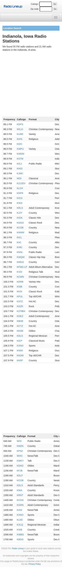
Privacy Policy (34, 564)
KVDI (19, 272)
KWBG (20, 534)
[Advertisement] (31, 84)
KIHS (19, 139)
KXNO (20, 345)
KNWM (20, 232)
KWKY (20, 460)
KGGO (20, 222)
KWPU (20, 149)
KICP (19, 340)
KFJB (19, 470)
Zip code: (34, 9)
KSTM (20, 158)
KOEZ (20, 316)
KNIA (19, 490)
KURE (20, 134)
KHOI (19, 168)
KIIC (19, 242)
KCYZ (20, 326)
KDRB (20, 281)
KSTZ (20, 301)
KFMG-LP (22, 267)
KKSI (19, 291)
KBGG (20, 539)
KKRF (20, 360)
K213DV (21, 183)
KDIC (19, 144)
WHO (19, 456)
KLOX (20, 188)
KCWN (20, 276)
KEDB (20, 331)
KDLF (20, 475)
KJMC (20, 173)
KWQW (21, 257)
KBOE (20, 321)
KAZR (20, 306)
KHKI (19, 247)
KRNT (20, 495)
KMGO (20, 262)
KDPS (20, 124)
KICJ (19, 163)
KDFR (20, 193)
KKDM (20, 355)
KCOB (20, 227)
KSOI (19, 203)
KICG (19, 198)
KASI (19, 510)
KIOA (19, 217)
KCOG (20, 500)
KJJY (19, 213)
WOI (19, 178)
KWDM (20, 153)
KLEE (20, 519)
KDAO (20, 465)
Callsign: (35, 4)
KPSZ (20, 451)
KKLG (20, 129)
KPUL (20, 296)
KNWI (20, 350)
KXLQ (20, 524)
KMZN (20, 446)
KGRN (20, 505)
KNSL (20, 252)
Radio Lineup (18, 548)
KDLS (20, 336)
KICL (19, 237)
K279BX (21, 311)
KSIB (19, 286)
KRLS (20, 208)
